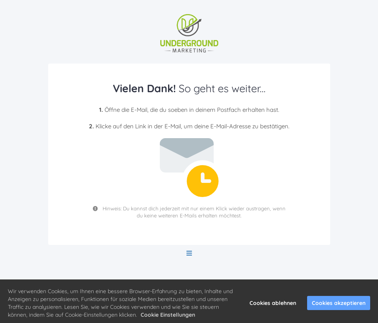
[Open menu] (189, 253)
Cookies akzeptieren (338, 304)
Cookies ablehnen (273, 304)
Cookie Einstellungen (168, 315)
